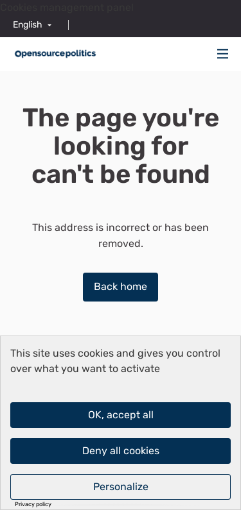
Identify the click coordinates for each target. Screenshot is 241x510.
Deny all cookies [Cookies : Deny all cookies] (120, 451)
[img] (223, 53)
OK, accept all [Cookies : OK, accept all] (121, 415)
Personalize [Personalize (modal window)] (120, 486)
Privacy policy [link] (33, 504)
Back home (120, 286)
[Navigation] (223, 54)
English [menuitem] (27, 24)
